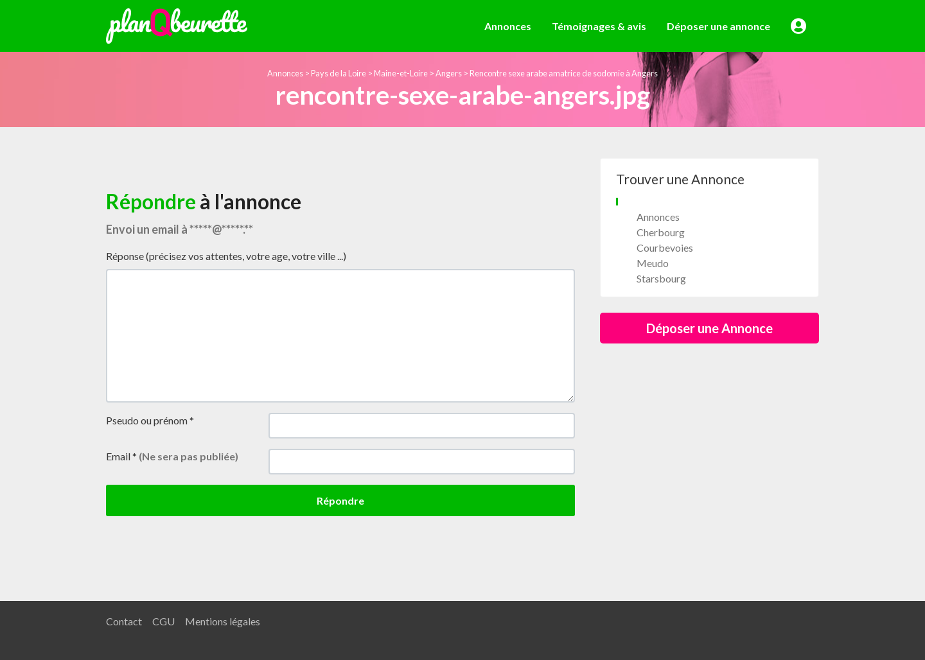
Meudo (653, 263)
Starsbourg (661, 278)
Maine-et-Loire (401, 73)
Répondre (340, 500)
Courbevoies (665, 247)
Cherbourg (661, 232)
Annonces (507, 26)
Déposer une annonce (718, 26)
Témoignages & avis (599, 26)
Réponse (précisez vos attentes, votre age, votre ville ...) (226, 256)
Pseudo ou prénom (150, 420)
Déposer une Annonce (709, 328)
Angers (449, 73)
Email (172, 456)
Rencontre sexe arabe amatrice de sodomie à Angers (564, 73)
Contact (124, 621)
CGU (163, 621)
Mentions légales (222, 621)
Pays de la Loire (338, 73)
